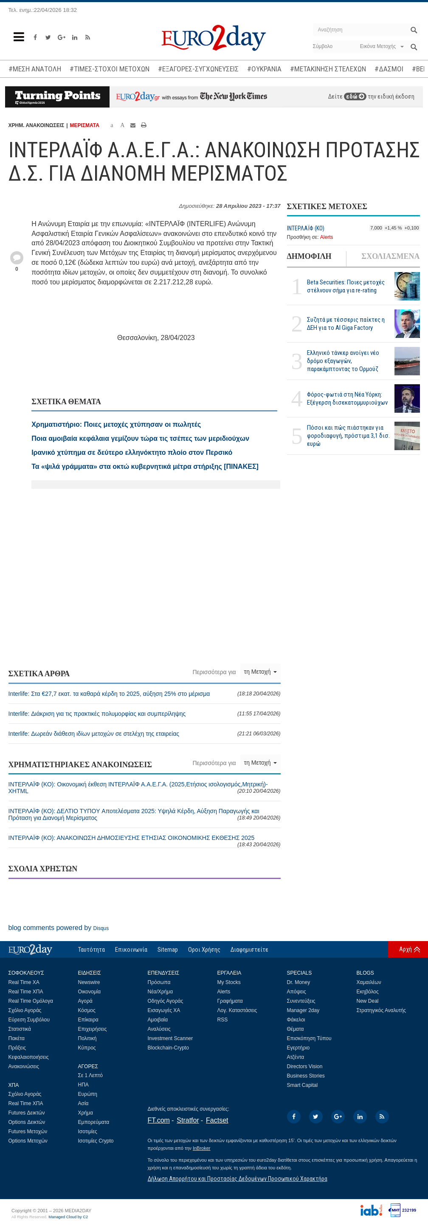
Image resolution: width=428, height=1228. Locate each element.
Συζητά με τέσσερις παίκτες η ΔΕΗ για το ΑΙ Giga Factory (346, 324)
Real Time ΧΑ (23, 982)
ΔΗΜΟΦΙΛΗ (309, 256)
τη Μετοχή (260, 671)
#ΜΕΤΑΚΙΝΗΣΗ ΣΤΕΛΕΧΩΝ (328, 69)
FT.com (159, 1120)
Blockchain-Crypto (168, 1048)
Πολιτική (87, 1038)
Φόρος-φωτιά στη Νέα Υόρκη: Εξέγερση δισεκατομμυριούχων (347, 398)
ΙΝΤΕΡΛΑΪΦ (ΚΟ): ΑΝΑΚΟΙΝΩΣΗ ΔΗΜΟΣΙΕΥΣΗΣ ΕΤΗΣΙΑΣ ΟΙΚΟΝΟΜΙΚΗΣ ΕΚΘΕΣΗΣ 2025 (144, 841)
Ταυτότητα (91, 949)
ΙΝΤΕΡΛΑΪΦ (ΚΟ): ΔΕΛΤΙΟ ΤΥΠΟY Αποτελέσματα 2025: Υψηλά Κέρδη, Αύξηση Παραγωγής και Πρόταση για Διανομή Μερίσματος (144, 814)
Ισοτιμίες (87, 1131)
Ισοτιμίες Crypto (96, 1141)
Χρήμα (85, 1113)
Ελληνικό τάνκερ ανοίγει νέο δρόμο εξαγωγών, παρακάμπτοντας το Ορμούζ (343, 361)
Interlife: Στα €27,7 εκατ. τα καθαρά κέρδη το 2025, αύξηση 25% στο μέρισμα (144, 693)
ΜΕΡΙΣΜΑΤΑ (84, 125)
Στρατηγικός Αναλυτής (381, 1010)
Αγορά (85, 1001)
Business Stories (306, 1076)
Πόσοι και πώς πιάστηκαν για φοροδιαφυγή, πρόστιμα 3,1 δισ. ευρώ (348, 436)
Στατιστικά (19, 1029)
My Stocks (229, 982)
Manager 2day (303, 1010)
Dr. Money (298, 982)
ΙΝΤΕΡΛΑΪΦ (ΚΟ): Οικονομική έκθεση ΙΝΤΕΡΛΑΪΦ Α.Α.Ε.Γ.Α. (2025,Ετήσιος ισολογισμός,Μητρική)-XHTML (144, 787)
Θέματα (295, 1029)
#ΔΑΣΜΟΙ (388, 69)
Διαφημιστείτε (249, 949)
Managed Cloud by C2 (68, 1217)
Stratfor (188, 1120)
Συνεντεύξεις (301, 1001)
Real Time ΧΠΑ (25, 992)
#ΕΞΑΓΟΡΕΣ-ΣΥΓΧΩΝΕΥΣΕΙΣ (198, 69)
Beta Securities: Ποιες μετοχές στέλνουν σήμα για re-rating (346, 286)
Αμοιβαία (158, 1020)
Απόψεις (296, 992)
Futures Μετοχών (28, 1131)
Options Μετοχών (28, 1141)
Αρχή (405, 949)
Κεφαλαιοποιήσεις (28, 1057)
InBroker (202, 1148)
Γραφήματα (230, 1001)
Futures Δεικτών (26, 1113)
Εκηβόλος (368, 992)
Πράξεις (17, 1048)
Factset (217, 1120)
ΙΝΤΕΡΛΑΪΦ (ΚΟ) (305, 228)
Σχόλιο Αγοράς (25, 1010)
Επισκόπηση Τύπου (309, 1038)
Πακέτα (16, 1038)
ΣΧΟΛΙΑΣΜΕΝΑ (390, 256)
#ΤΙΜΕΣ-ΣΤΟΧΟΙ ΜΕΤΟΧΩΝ (109, 69)
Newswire (89, 982)
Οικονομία (89, 992)
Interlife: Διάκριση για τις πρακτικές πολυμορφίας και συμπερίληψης (144, 713)
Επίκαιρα (88, 1020)
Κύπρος (87, 1048)
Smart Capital (302, 1085)
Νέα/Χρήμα (160, 992)
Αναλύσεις (159, 1029)
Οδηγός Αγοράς (165, 1001)
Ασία (83, 1103)
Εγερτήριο (298, 1048)
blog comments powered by (58, 927)
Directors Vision (305, 1066)
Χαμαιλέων (369, 982)
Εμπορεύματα (94, 1122)
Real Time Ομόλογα (30, 1001)
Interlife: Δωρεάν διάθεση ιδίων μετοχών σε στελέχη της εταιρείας (144, 733)
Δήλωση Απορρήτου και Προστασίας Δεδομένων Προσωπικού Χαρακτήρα (237, 1178)
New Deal (368, 1001)
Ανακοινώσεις (23, 1066)
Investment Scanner (170, 1038)
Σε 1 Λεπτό (90, 1075)
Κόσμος (87, 1010)
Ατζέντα (295, 1057)
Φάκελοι (296, 1020)
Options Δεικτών (26, 1122)
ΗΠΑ (83, 1085)
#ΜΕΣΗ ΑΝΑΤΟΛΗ (34, 69)
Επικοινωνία (131, 949)
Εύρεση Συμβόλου (29, 1020)
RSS (222, 1020)
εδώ (355, 96)
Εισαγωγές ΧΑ (164, 1010)
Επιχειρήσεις (92, 1029)
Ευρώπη (88, 1094)
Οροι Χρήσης (204, 949)
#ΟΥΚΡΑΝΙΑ (264, 69)
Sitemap (168, 949)
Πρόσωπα (159, 982)
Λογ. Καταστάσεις (237, 1010)
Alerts (326, 237)
